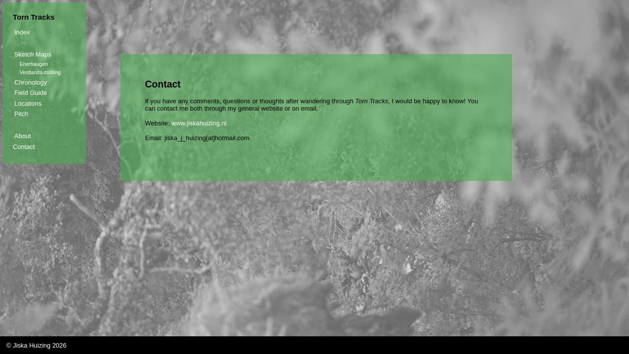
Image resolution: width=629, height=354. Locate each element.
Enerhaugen (34, 64)
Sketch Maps (32, 54)
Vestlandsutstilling (40, 72)
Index (22, 32)
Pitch (21, 114)
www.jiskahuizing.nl (199, 123)
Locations (28, 103)
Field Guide (30, 92)
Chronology (30, 82)
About (22, 136)
